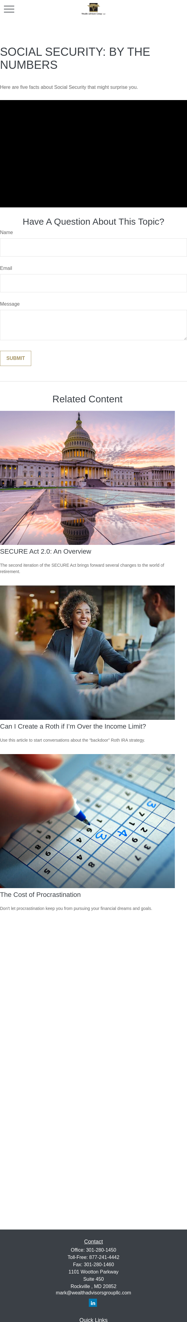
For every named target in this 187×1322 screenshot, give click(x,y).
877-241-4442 (104, 1257)
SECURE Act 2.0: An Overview (45, 551)
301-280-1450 (101, 1250)
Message (10, 304)
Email (6, 268)
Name (6, 232)
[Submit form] (15, 358)
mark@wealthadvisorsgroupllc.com (93, 1292)
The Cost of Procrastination (40, 894)
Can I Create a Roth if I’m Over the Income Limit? (73, 726)
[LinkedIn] (93, 1303)
